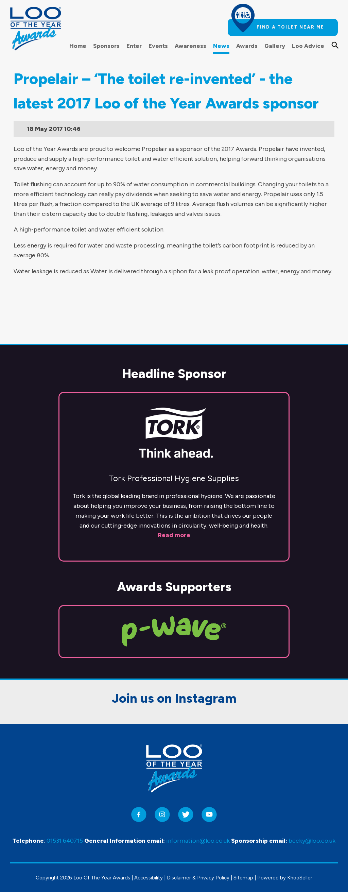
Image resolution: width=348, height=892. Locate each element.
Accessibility (148, 878)
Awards (247, 45)
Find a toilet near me (290, 27)
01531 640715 (65, 841)
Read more (174, 500)
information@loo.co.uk (198, 841)
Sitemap (243, 878)
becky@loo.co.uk (312, 841)
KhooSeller (299, 878)
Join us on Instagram (174, 663)
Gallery (274, 45)
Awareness (190, 45)
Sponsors (106, 45)
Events (158, 45)
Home (77, 45)
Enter (134, 45)
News (221, 45)
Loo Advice (308, 45)
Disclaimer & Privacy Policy (198, 878)
